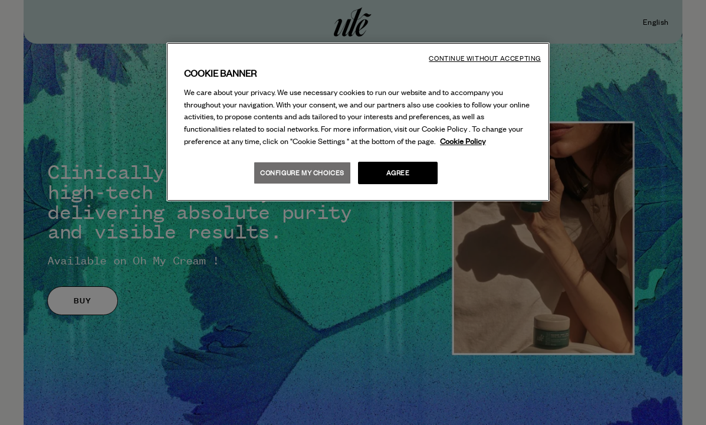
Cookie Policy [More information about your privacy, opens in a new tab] (462, 141)
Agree (398, 172)
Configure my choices (302, 172)
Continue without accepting (485, 58)
